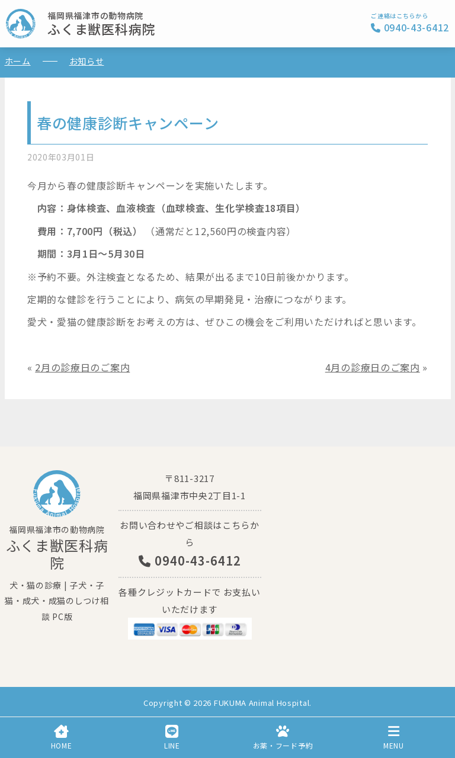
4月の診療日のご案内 (372, 367)
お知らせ (86, 61)
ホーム (18, 61)
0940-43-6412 (190, 560)
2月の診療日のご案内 (82, 367)
